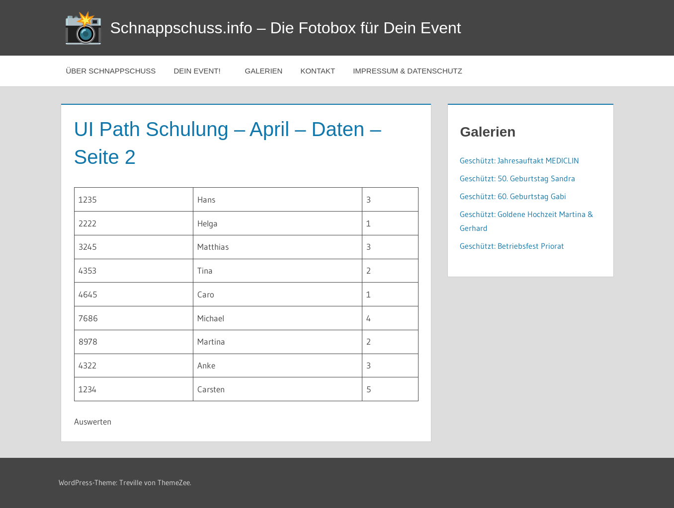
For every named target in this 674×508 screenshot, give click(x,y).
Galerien (264, 71)
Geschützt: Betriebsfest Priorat (512, 246)
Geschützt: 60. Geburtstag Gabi (513, 196)
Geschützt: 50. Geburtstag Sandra (517, 178)
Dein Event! (202, 71)
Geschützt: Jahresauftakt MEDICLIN (519, 160)
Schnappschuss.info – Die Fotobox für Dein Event (285, 28)
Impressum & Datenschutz (407, 71)
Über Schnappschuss (111, 71)
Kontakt (317, 71)
